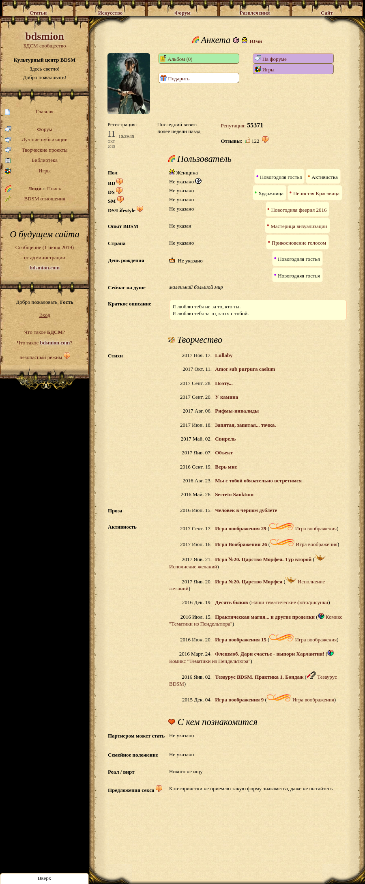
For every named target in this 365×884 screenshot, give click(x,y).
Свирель (225, 439)
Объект (224, 453)
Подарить (174, 78)
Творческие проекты (36, 150)
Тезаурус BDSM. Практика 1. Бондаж (259, 677)
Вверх (45, 878)
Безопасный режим (40, 357)
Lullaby (223, 355)
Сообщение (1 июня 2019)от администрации (44, 257)
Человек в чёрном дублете (246, 510)
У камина (226, 397)
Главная (29, 111)
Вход (44, 315)
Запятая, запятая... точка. (245, 425)
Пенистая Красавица (316, 193)
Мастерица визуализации (299, 226)
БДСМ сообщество (44, 39)
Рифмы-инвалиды (237, 411)
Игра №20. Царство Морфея (248, 582)
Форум (28, 129)
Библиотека (31, 160)
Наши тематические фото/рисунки (289, 602)
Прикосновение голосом (299, 243)
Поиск (54, 188)
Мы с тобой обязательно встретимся (258, 480)
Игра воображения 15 (240, 640)
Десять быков (231, 602)
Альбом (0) (176, 58)
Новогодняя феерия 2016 (298, 210)
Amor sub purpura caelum (245, 369)
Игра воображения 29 (240, 528)
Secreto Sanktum (234, 494)
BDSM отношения (35, 199)
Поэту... (224, 383)
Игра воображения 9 (239, 700)
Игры (28, 171)
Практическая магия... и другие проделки (265, 617)
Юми (255, 41)
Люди (34, 188)
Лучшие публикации (36, 139)
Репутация (232, 126)
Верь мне (226, 467)
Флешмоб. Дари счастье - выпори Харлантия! (269, 654)
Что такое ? (44, 332)
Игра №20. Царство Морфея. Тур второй (263, 559)
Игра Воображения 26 (241, 544)
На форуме (271, 58)
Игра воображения (303, 528)
